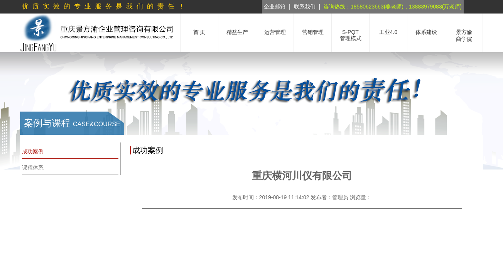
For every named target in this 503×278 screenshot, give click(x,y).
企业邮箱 (274, 6)
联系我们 (305, 6)
